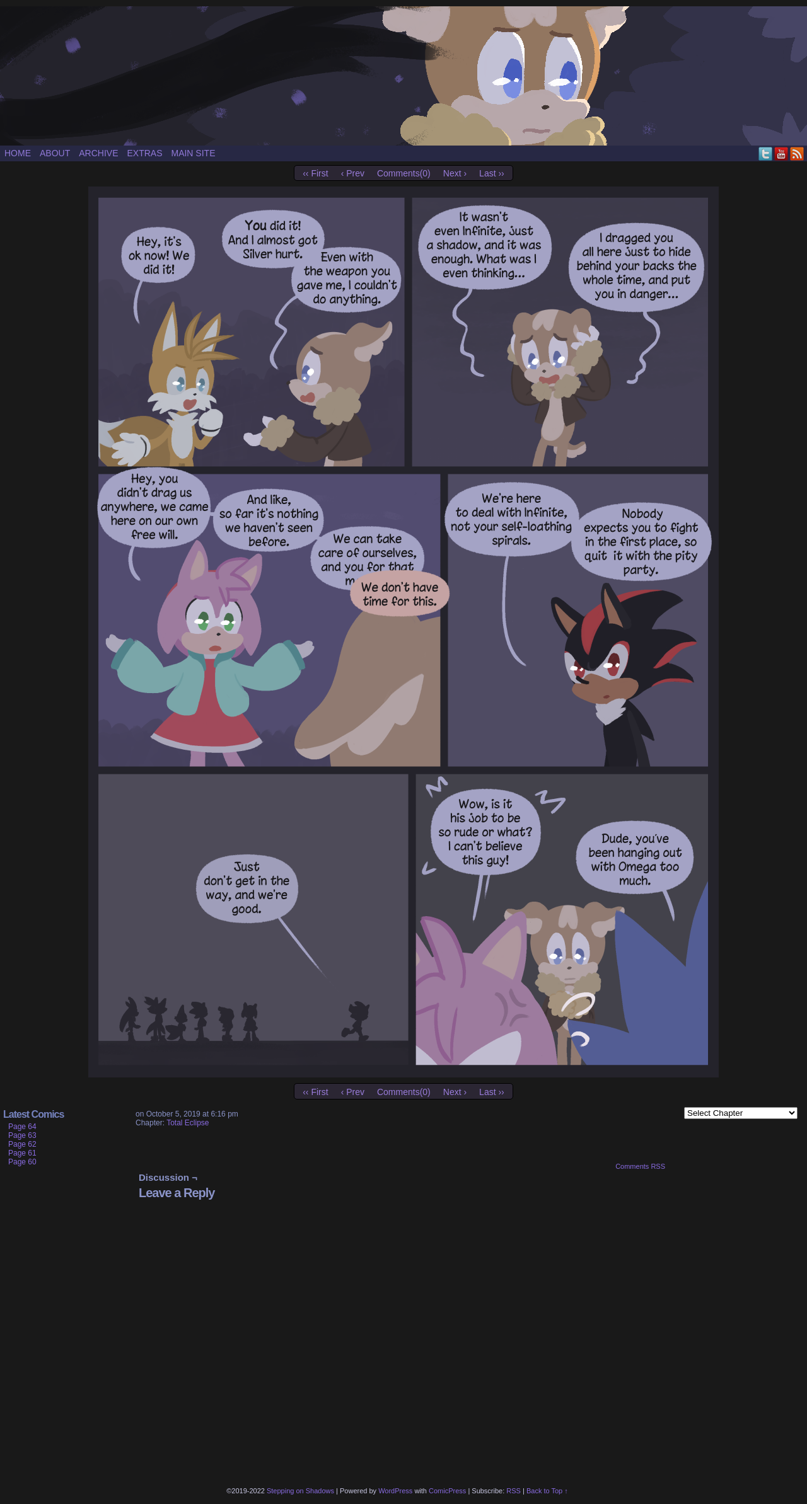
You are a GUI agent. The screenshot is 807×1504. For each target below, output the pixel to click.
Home (17, 153)
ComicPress (447, 1491)
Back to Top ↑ (547, 1491)
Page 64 (22, 1126)
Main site (193, 153)
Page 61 (22, 1153)
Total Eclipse (187, 1122)
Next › (455, 173)
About (55, 153)
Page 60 (22, 1161)
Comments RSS (640, 1166)
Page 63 (22, 1135)
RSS (797, 153)
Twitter (766, 153)
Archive (98, 153)
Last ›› (491, 173)
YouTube (781, 153)
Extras (144, 153)
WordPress (395, 1491)
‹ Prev (352, 173)
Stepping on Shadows (403, 76)
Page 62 (22, 1144)
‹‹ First (315, 173)
